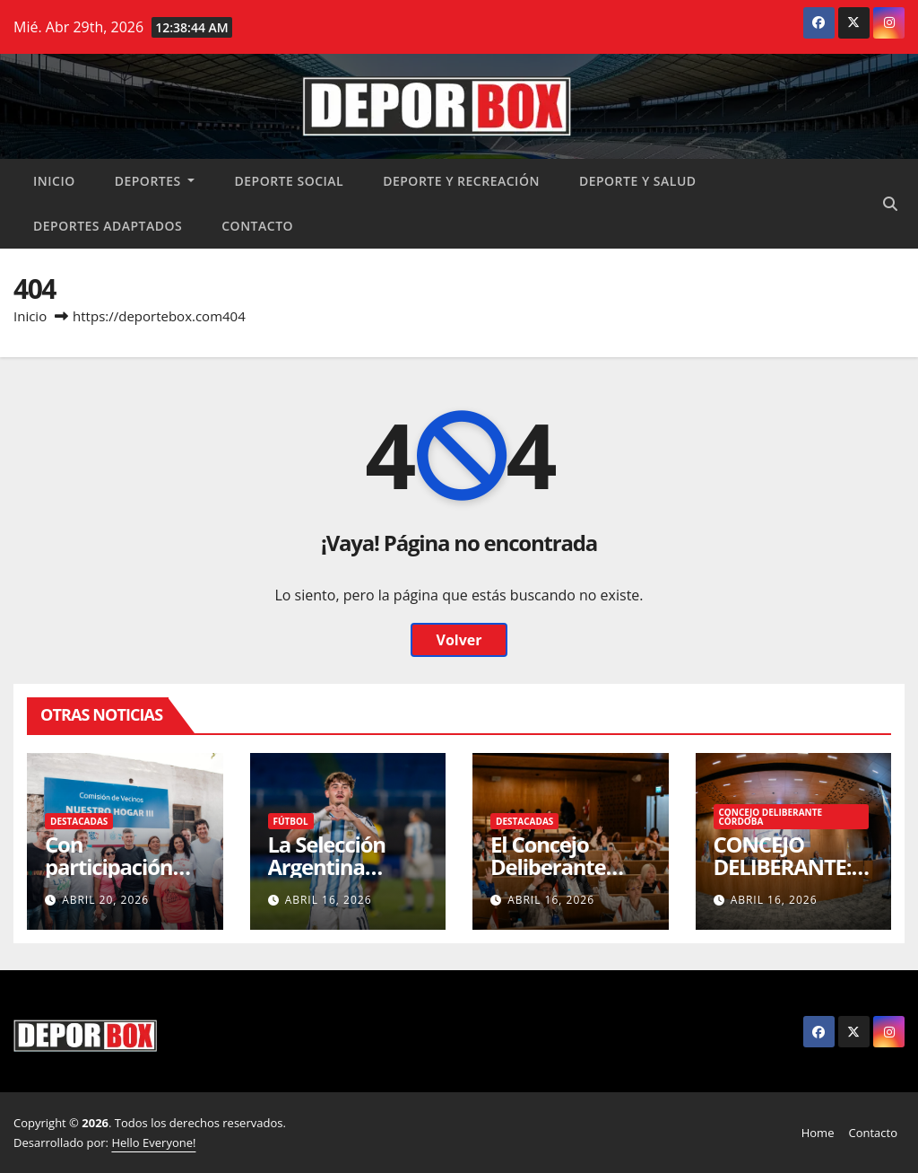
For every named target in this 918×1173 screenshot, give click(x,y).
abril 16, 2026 (328, 899)
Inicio (54, 180)
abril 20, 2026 (105, 899)
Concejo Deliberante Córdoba (771, 816)
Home (818, 1133)
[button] (890, 204)
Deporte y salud (638, 180)
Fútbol (290, 821)
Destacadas (79, 821)
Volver (458, 640)
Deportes (155, 180)
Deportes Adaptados (107, 225)
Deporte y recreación (461, 180)
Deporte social (288, 180)
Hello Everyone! (153, 1142)
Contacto (257, 225)
